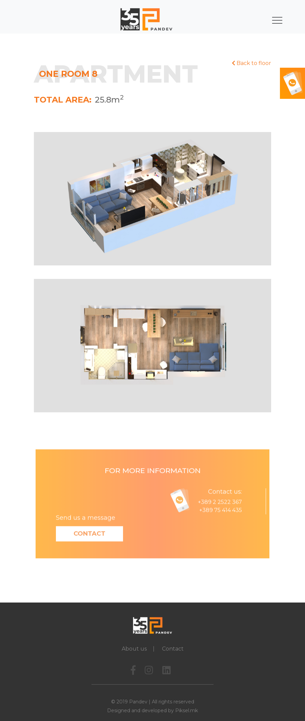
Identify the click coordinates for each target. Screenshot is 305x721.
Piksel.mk (186, 710)
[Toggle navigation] (274, 19)
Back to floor (251, 63)
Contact (89, 542)
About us (134, 649)
